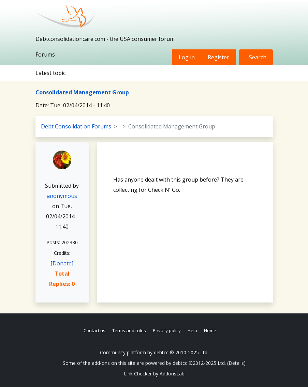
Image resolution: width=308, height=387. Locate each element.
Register (218, 57)
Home (210, 330)
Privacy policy (167, 330)
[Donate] (61, 263)
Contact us (94, 330)
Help (192, 330)
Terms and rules (129, 330)
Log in (187, 57)
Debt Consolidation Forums (76, 126)
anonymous (62, 196)
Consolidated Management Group (82, 92)
